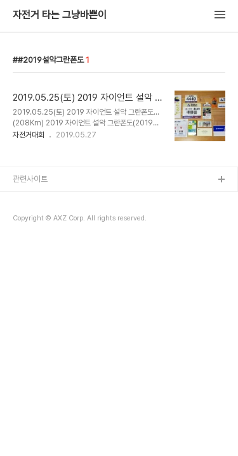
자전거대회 (28, 134)
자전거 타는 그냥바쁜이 (60, 15)
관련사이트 (30, 179)
